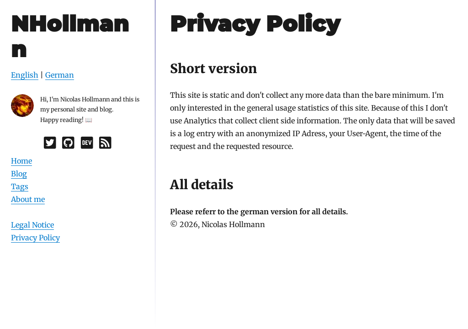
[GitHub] (68, 144)
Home (21, 160)
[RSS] (105, 144)
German (59, 75)
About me (28, 199)
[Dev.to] (87, 144)
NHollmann (70, 36)
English (24, 75)
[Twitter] (50, 144)
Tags (19, 186)
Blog (19, 173)
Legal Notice (32, 224)
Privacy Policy (35, 237)
